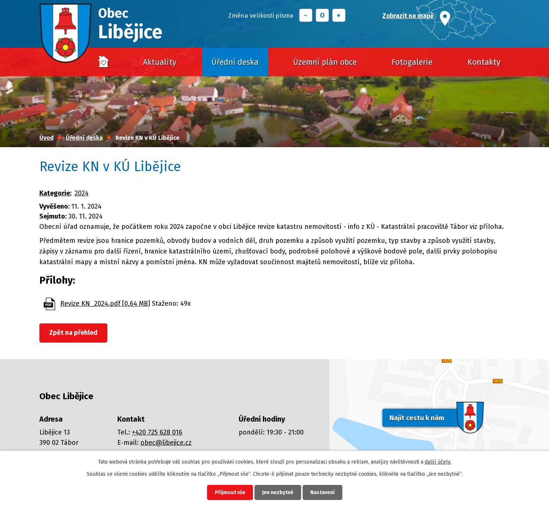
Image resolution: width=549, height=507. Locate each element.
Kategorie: (55, 193)
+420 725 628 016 (157, 432)
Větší (338, 15)
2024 (82, 193)
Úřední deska (235, 62)
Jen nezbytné (277, 492)
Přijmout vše (230, 492)
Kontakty (483, 62)
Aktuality (160, 62)
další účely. (438, 462)
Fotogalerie (412, 62)
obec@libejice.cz (166, 443)
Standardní (322, 15)
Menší (305, 15)
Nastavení (322, 492)
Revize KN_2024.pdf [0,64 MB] (105, 303)
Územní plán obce (325, 62)
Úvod (104, 62)
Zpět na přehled (73, 333)
